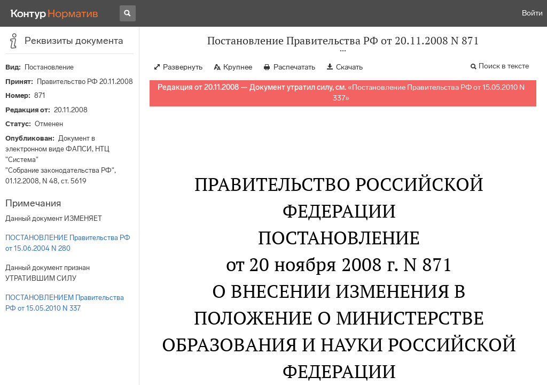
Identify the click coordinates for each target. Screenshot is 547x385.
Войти (532, 13)
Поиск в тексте (504, 66)
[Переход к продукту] (54, 13)
